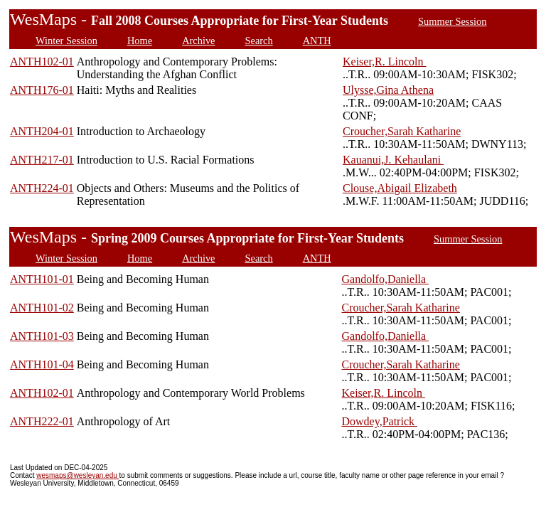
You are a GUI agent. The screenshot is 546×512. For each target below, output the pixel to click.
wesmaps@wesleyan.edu (77, 475)
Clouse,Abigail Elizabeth (400, 188)
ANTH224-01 (42, 188)
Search (259, 40)
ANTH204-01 (42, 131)
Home (139, 40)
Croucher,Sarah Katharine (402, 131)
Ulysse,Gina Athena (388, 90)
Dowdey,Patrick (380, 421)
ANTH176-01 (42, 90)
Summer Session (452, 21)
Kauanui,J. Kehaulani (393, 160)
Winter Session (66, 40)
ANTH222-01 (42, 421)
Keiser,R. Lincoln (385, 61)
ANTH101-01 (42, 279)
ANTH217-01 (42, 160)
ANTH (317, 40)
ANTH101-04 (42, 364)
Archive (198, 40)
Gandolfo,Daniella (385, 279)
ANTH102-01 (42, 61)
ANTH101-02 (42, 308)
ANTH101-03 (42, 336)
